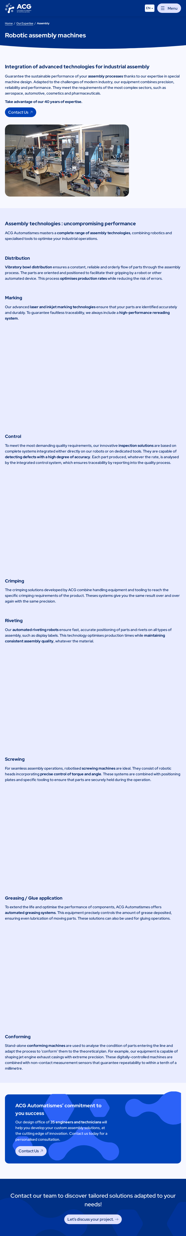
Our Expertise (24, 23)
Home (9, 23)
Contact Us (18, 112)
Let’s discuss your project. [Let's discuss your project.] (90, 1219)
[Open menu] (169, 8)
